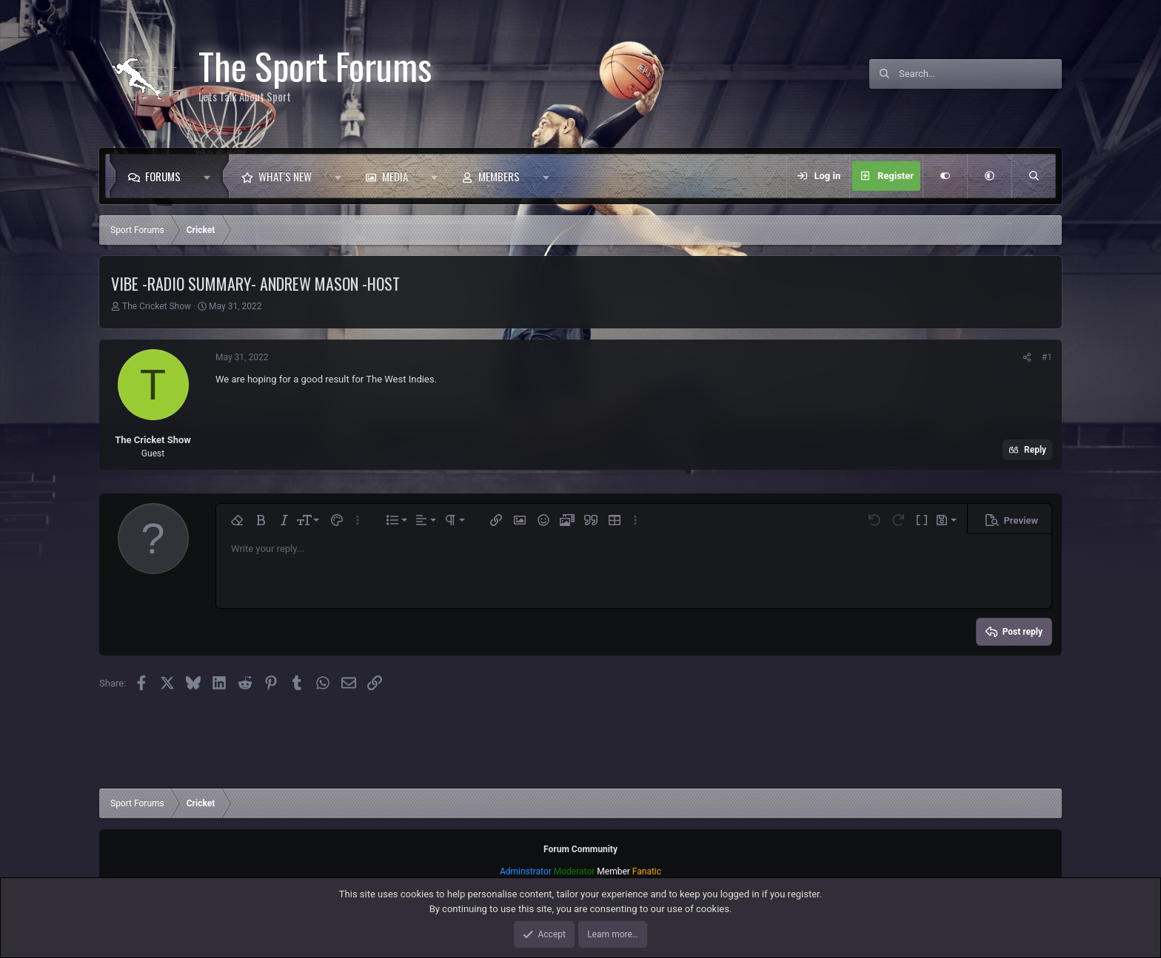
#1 (1047, 357)
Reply (1035, 450)
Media (395, 176)
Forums (163, 176)
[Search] (980, 74)
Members (499, 176)
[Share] (1027, 357)
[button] (210, 176)
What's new (285, 176)
